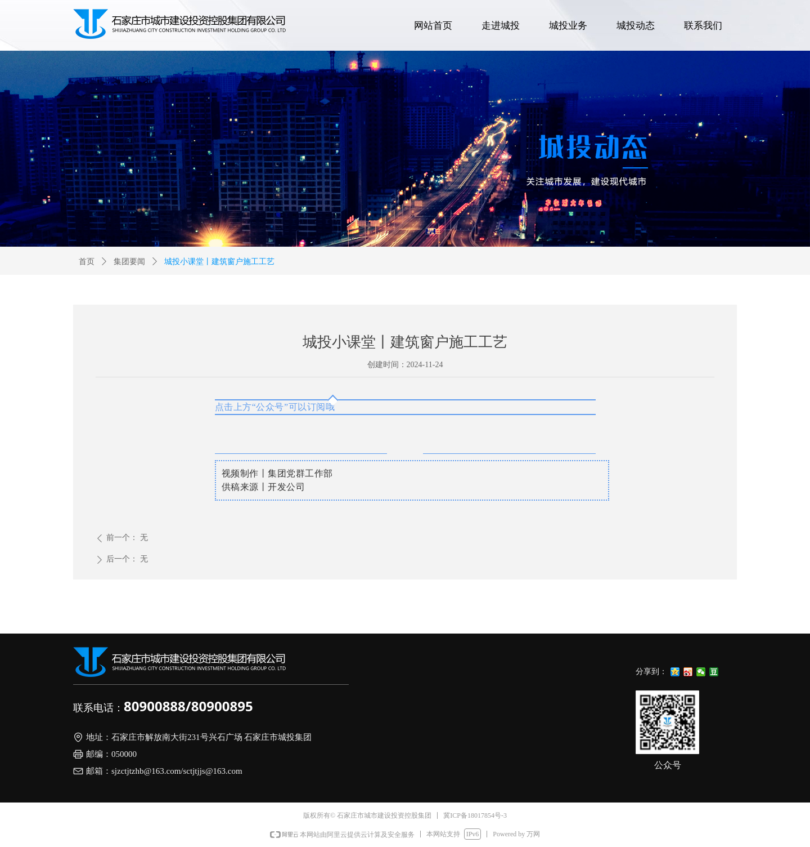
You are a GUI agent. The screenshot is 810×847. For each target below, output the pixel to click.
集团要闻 (129, 261)
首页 (86, 261)
